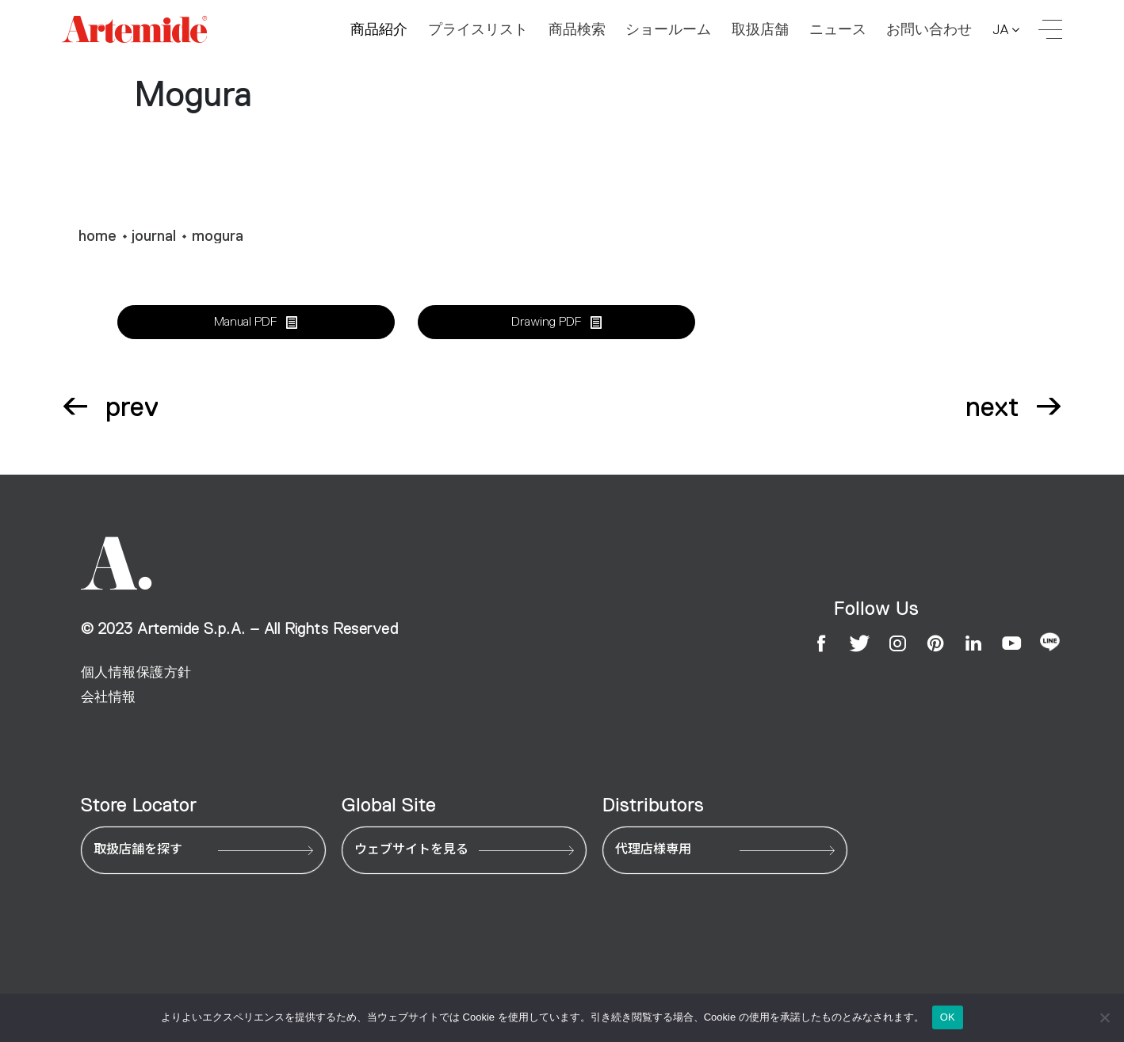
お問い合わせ (929, 32)
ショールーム (668, 32)
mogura (217, 236)
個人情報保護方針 (136, 672)
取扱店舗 (760, 32)
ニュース (837, 32)
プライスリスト (478, 32)
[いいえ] (1104, 1017)
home (97, 236)
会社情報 (108, 696)
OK (947, 1017)
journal (154, 236)
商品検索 (577, 32)
